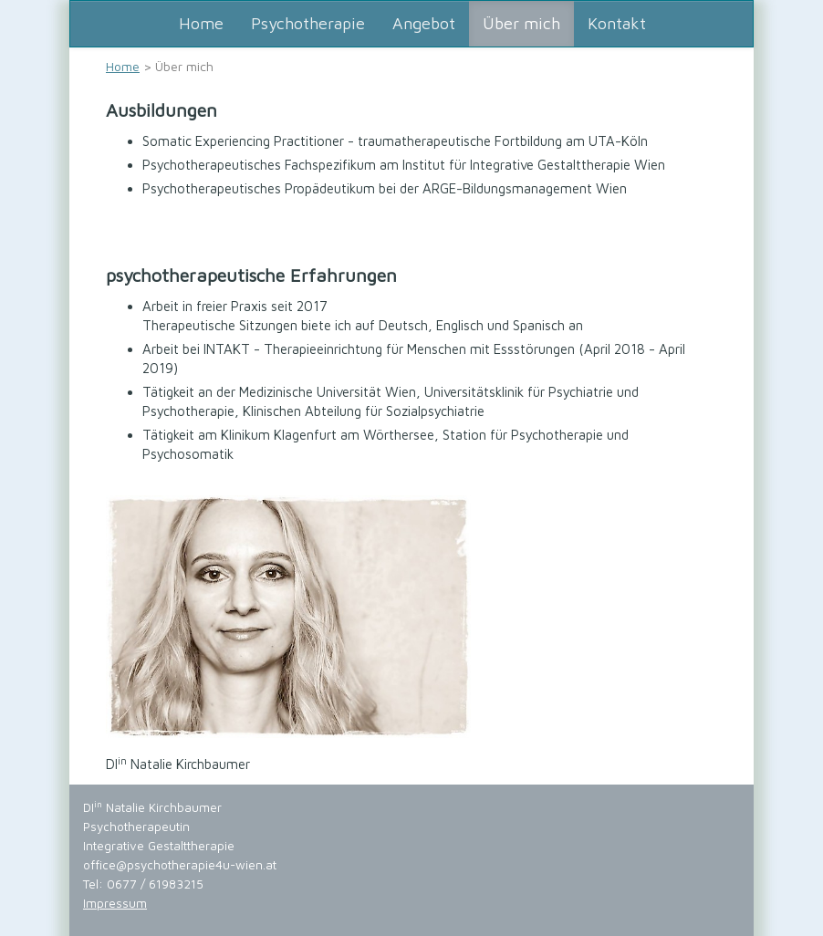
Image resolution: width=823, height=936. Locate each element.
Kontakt (617, 23)
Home (201, 23)
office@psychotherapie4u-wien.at (179, 865)
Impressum (115, 903)
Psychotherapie (308, 23)
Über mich (521, 23)
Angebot (423, 23)
